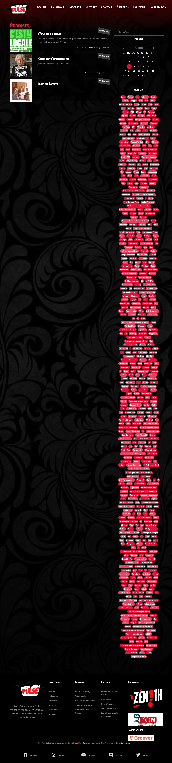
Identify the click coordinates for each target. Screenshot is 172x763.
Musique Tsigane (125, 439)
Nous (144, 548)
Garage (130, 119)
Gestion (153, 390)
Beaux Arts (124, 349)
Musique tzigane (152, 431)
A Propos (53, 709)
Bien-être (149, 356)
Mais (147, 536)
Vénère (128, 228)
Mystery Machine (125, 104)
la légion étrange (127, 743)
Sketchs (139, 642)
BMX (145, 510)
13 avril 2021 (104, 31)
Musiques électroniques (128, 521)
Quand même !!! (132, 476)
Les (142, 525)
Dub (146, 101)
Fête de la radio (128, 138)
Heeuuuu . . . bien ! (126, 566)
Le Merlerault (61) (132, 563)
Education (144, 608)
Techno (145, 131)
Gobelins (148, 596)
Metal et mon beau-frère (149, 427)
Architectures (124, 574)
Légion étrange (150, 450)
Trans (149, 480)
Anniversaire (151, 581)
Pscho (144, 375)
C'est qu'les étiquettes (128, 600)
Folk (134, 134)
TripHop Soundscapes (85, 700)
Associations (143, 390)
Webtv (149, 653)
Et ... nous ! (128, 457)
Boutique (139, 7)
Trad (156, 420)
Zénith (144, 589)
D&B (131, 131)
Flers (137, 608)
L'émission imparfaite (129, 360)
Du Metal (143, 217)
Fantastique (139, 420)
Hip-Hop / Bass (153, 484)
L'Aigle (121, 236)
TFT (156, 243)
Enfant (123, 416)
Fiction (122, 529)
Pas (149, 540)
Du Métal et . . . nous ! (126, 506)
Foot (130, 585)
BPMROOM (153, 551)
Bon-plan (138, 585)
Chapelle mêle (135, 307)
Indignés (153, 615)
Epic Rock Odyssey (83, 705)
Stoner (139, 236)
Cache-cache (152, 638)
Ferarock (151, 112)
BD (142, 281)
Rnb (131, 262)
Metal (152, 101)
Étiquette (142, 442)
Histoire (139, 108)
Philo (121, 382)
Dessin (137, 262)
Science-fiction (135, 405)
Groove (142, 379)
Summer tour (139, 288)
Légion (133, 623)
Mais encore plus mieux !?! (142, 627)
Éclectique (151, 191)
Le (134, 514)
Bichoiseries (150, 213)
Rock (137, 97)
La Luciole (124, 131)
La (143, 431)
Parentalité (133, 187)
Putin (140, 570)
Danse (125, 213)
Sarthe (146, 405)
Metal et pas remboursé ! (128, 427)
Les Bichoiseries (142, 138)
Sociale (128, 627)
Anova (150, 326)
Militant (139, 604)
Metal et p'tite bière (151, 424)
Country (148, 210)
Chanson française (150, 149)
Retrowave (153, 375)
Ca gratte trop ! (128, 604)
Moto (124, 585)
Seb (155, 619)
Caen (141, 555)
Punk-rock (124, 488)
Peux (134, 442)
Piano (156, 364)
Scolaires (123, 225)
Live (149, 146)
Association (152, 172)
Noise (140, 210)
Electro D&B (125, 157)
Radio (138, 131)
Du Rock (155, 119)
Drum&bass (136, 367)
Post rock (125, 386)
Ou (133, 319)
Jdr (140, 300)
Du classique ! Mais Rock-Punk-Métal (138, 473)
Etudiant (152, 296)
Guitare (136, 461)
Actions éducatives (134, 465)
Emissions (152, 570)
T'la (130, 446)
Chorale (124, 581)
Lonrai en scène (146, 649)
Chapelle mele (136, 270)
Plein (131, 525)
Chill (132, 112)
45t (122, 149)
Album (140, 578)
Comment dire (152, 566)
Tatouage (142, 153)
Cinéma (155, 134)
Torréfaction (131, 409)
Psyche (136, 172)
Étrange (125, 623)
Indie (144, 146)
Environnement (125, 146)
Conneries (153, 352)
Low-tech (138, 510)
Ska (122, 172)
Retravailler (145, 176)
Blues (154, 108)
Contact (106, 7)
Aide (156, 593)
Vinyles (128, 172)
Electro (153, 97)
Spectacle (132, 416)
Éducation (132, 315)
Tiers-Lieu (141, 127)
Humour (123, 134)
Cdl (130, 288)
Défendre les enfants (131, 202)
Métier (130, 183)
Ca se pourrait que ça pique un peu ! (134, 615)
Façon (138, 540)
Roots (137, 104)
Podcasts (75, 7)
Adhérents (53, 714)
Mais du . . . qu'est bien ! (129, 251)
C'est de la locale (50, 34)
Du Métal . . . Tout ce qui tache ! (143, 195)
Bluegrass (130, 544)
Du (121, 334)
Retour (152, 514)
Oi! (145, 112)
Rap (145, 168)
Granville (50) (127, 559)
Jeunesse (135, 157)
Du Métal (153, 131)
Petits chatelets (131, 653)
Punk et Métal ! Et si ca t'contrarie (146, 439)
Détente (155, 142)
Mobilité (152, 183)
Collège (151, 262)
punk (77, 73)
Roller (156, 506)
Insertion (142, 416)
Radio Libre (143, 352)
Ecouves (153, 255)
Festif (121, 424)
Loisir (156, 146)
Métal (129, 176)
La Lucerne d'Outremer (131, 296)
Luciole (122, 168)
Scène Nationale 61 (130, 345)
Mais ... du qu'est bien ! (147, 623)
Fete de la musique (149, 157)
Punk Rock (142, 273)
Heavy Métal (145, 476)
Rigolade (143, 360)
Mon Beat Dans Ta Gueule (83, 711)
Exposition (149, 555)
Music (144, 296)
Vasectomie (144, 187)
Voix (122, 352)
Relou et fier (81, 696)
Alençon (142, 161)
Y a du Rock (149, 457)
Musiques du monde (142, 119)
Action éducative (147, 243)
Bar (154, 446)
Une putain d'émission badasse (133, 630)
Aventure (124, 495)
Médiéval (149, 420)
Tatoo (153, 322)
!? (137, 319)
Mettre (124, 446)
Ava (155, 461)
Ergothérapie (130, 412)
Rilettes (148, 446)
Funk (150, 104)
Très (146, 642)
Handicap (133, 334)
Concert (149, 240)
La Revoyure (152, 315)
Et (138, 548)
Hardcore (131, 165)
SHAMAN (143, 183)
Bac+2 (154, 397)
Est (129, 536)
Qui (141, 536)
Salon (146, 585)
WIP (133, 127)
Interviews (148, 521)
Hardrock (126, 127)
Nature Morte (48, 84)
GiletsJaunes (150, 604)
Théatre (133, 180)
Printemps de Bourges (150, 533)
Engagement (144, 499)
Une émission (140, 566)
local (84, 48)
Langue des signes (132, 431)
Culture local (131, 277)
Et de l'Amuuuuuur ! (144, 518)
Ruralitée (124, 491)
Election (124, 525)
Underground (133, 123)
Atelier (145, 382)
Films (147, 397)
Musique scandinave (148, 386)
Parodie (148, 412)
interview (96, 98)
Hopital (134, 619)
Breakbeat (148, 364)
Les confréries (151, 525)
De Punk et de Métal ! (151, 465)
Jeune (151, 589)
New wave (154, 371)
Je (154, 480)
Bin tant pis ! (125, 442)
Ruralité (140, 198)
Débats (121, 119)
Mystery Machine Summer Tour (138, 206)
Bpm (149, 409)
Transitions (136, 574)
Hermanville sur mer (129, 292)
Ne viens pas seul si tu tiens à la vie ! (133, 551)
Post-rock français (126, 503)
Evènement (128, 589)
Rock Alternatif (141, 435)
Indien (142, 653)
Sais (154, 442)
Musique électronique (149, 495)
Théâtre (145, 266)
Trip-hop (124, 116)
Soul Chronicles (108, 703)
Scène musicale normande (129, 533)
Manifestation (127, 266)
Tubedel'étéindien (125, 420)
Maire (153, 307)
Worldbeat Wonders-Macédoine (110, 714)
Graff (131, 375)
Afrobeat (133, 379)
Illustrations (125, 450)
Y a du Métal (152, 454)
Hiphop (138, 112)
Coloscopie (144, 251)
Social (155, 210)
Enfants (153, 300)
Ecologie (131, 108)
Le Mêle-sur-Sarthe (127, 232)
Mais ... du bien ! (144, 134)
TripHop (154, 499)
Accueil (41, 7)
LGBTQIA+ (149, 281)
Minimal (123, 375)
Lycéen (152, 585)
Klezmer (152, 435)
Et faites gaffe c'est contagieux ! (133, 454)
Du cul (153, 221)
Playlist (91, 7)
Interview (145, 97)
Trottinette (126, 514)
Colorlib (104, 743)
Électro (123, 315)
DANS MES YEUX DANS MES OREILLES (143, 491)
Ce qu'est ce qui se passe (148, 600)
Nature (153, 251)
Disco (156, 161)
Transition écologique (128, 330)
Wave (138, 375)
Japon (154, 176)
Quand (135, 536)
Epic (123, 183)
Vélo (149, 161)
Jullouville (123, 180)
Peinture (140, 544)
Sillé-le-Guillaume (131, 649)
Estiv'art (134, 217)
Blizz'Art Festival (137, 142)
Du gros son (151, 630)
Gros (133, 548)
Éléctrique (152, 360)
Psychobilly (135, 488)
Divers (147, 108)
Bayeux (124, 258)
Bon (122, 544)
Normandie (136, 303)
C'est (121, 540)
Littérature (139, 240)
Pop (129, 134)
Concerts (148, 578)
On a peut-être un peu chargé (139, 611)
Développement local (148, 488)
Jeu (141, 596)
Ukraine (146, 307)
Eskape (136, 589)
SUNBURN (130, 236)
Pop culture (136, 149)
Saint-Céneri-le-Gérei (127, 210)
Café (122, 409)
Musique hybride (151, 529)
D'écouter (129, 540)
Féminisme (142, 180)
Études (153, 266)
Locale (129, 484)
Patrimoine (142, 334)
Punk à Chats (146, 461)
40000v (148, 634)
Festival (125, 101)
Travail (137, 266)
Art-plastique (126, 461)
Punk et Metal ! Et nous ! (134, 634)
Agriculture (153, 330)
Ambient (124, 379)
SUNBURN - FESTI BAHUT (109, 693)
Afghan (129, 394)
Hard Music (153, 153)
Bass (156, 104)
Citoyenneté (132, 499)
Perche (156, 518)
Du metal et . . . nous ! (134, 337)
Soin (121, 412)
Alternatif (144, 123)
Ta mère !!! (140, 480)
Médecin (125, 300)
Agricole (140, 412)
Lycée (143, 172)
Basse (128, 352)
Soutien (147, 349)
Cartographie (137, 450)
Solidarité (131, 168)
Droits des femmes (128, 397)
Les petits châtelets (138, 657)
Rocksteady (154, 165)
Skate (152, 510)
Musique (141, 116)
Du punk (147, 337)
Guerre (140, 397)
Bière (147, 142)
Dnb (156, 303)
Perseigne (132, 225)
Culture (130, 97)
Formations (124, 270)
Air (137, 525)
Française (141, 315)
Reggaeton (153, 334)
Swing (133, 371)
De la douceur (127, 285)
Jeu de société (146, 563)
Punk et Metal (131, 311)
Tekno (145, 300)
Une (145, 247)
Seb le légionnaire (125, 608)
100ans (145, 165)
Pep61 (130, 240)
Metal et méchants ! (129, 273)
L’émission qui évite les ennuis (133, 191)
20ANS (122, 161)
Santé (141, 213)
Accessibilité (126, 570)
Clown (156, 412)
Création (139, 529)
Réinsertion (152, 416)
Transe (126, 371)
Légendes (153, 123)
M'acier (121, 484)
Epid (155, 409)
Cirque (155, 349)
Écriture (131, 529)
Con (144, 540)
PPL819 (150, 198)
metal (87, 98)
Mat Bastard (107, 699)
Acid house (154, 168)
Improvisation (129, 356)
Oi (141, 521)
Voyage (133, 300)
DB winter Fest (151, 645)
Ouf (134, 570)
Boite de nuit (146, 394)
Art (139, 165)
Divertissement (138, 593)
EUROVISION (151, 379)
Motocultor (124, 142)
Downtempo (134, 495)
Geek (128, 149)
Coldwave (152, 258)
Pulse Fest (128, 247)
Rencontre (134, 386)
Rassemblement (149, 285)
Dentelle (151, 345)
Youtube (149, 593)
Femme (155, 574)
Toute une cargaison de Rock (138, 469)
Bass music (137, 424)
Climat (141, 311)
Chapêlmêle (132, 153)
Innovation (154, 608)
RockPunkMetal (150, 544)
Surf (138, 382)
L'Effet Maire (129, 198)
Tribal (128, 424)
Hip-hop (132, 116)
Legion (155, 236)
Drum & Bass (147, 303)
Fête (149, 225)
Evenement (130, 382)
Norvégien (125, 390)
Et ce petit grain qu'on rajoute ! (132, 645)
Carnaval (123, 288)
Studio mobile (152, 288)
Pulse (143, 319)
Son (151, 341)
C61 (126, 334)
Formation (126, 195)
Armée (131, 581)
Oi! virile (123, 401)
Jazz (123, 176)
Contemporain (143, 371)
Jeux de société (140, 559)
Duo (134, 352)
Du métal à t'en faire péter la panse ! (135, 322)
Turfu (145, 514)
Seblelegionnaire (152, 311)
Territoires (146, 574)
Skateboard (127, 510)
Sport (123, 153)
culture (76, 48)
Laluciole (124, 405)
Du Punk (123, 123)
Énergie (142, 638)
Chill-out (146, 367)
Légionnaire (123, 364)
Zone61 (149, 506)
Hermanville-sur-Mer (147, 292)
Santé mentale (124, 593)
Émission (138, 247)
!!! (145, 570)
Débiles (132, 364)
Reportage (142, 330)
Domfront (132, 258)
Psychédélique (130, 326)
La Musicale (151, 116)
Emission (142, 225)
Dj (120, 371)
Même (154, 536)
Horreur (133, 213)
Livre (144, 262)
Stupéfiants (153, 180)
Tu (149, 442)
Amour (128, 596)
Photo (125, 262)
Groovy (125, 112)
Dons (156, 578)
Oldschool (122, 165)
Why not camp (132, 161)
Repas (133, 578)
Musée (142, 345)
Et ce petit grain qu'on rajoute (136, 341)
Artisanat (142, 409)
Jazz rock (153, 382)
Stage (121, 311)
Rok (141, 446)
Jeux (156, 240)
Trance (121, 431)
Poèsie (133, 390)
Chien (126, 555)
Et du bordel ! (133, 243)
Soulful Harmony (82, 691)
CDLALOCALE (93, 48)
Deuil (137, 503)
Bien (151, 247)
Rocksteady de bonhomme (138, 401)
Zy (84, 743)
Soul (123, 108)
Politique (147, 236)
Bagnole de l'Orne (128, 255)
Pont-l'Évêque (142, 255)
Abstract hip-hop (145, 277)
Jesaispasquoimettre (128, 638)
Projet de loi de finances (142, 228)
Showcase (141, 326)
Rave (156, 225)
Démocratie (125, 619)
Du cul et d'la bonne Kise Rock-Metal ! (135, 221)
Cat (136, 183)
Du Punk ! (122, 518)
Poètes (154, 405)
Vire (138, 232)
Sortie (136, 394)
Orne (136, 176)
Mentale (131, 518)
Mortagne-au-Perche (150, 232)
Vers (139, 514)
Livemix (123, 499)
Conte (139, 168)
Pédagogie (141, 581)
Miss (156, 521)
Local (123, 97)
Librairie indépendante (150, 503)
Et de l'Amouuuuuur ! (126, 480)
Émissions (57, 7)
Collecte (154, 401)
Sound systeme (127, 435)
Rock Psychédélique (132, 281)
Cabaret (125, 307)
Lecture (121, 465)
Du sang (138, 285)
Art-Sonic (150, 127)
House (143, 104)
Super (123, 536)
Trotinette (140, 506)
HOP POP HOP (124, 303)
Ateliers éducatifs (150, 270)
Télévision (140, 356)
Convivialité (124, 578)
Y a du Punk (138, 457)
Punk (140, 101)
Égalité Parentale (147, 202)
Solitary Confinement (53, 59)
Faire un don (158, 7)
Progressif (143, 258)
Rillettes (152, 273)
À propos (123, 7)
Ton (136, 446)
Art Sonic (136, 146)
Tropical (154, 367)
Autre (155, 540)
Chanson (123, 243)
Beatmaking (124, 367)
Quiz (135, 596)
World (153, 138)
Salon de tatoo (140, 484)
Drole (132, 642)
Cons (140, 364)
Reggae (134, 101)
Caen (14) (152, 559)
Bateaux (134, 555)
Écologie (123, 240)
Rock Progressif (145, 619)
